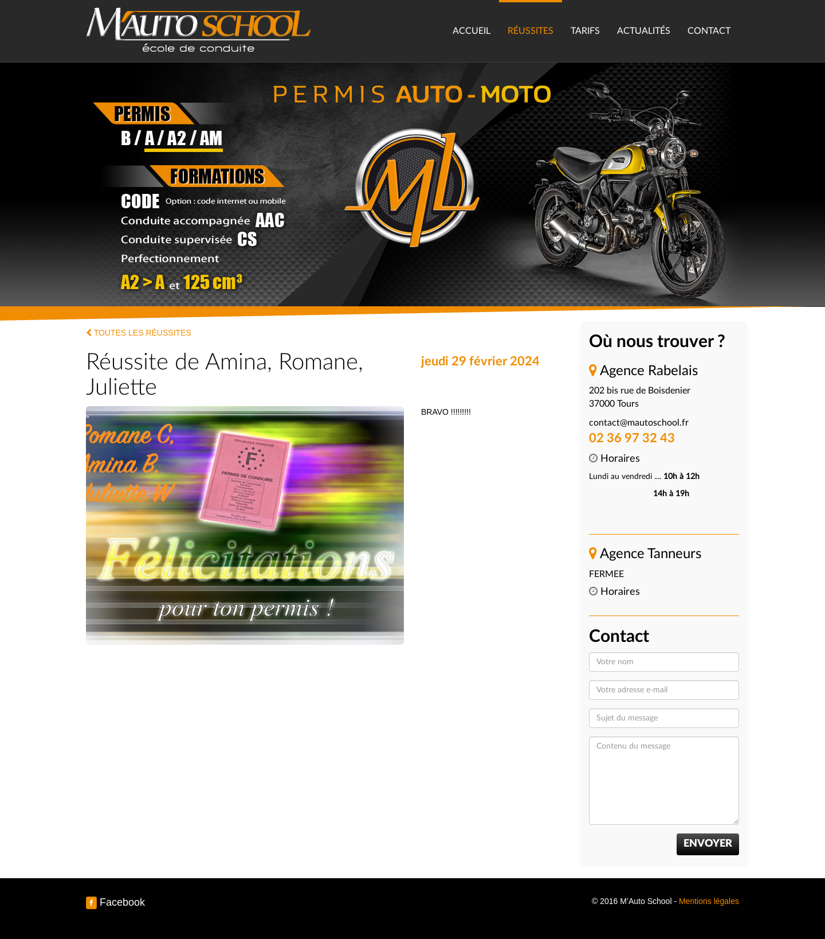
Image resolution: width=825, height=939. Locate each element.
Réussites (530, 31)
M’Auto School (199, 28)
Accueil (471, 31)
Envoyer (707, 844)
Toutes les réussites (138, 332)
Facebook (115, 902)
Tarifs (585, 31)
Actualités (643, 31)
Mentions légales (709, 901)
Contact (709, 31)
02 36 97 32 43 (632, 438)
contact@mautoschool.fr (639, 422)
